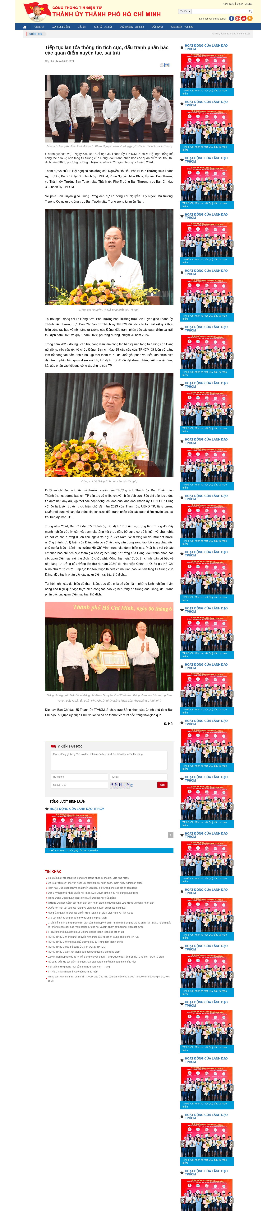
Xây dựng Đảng (61, 26)
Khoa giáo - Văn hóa (182, 26)
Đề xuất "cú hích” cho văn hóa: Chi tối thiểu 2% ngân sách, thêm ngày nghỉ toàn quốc (95, 882)
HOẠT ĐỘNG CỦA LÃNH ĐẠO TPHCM (77, 808)
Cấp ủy (82, 26)
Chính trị (39, 26)
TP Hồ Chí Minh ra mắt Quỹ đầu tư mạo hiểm (72, 850)
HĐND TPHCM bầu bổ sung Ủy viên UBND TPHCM (76, 946)
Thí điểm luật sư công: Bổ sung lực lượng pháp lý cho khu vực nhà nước (88, 877)
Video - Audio (244, 3)
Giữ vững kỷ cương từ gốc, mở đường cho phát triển (77, 917)
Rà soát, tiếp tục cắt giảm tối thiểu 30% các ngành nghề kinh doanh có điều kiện (92, 961)
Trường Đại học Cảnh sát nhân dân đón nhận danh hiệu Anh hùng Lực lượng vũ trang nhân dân (101, 902)
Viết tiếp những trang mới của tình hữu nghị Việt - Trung (79, 966)
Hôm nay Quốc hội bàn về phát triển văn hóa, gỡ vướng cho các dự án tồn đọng (92, 887)
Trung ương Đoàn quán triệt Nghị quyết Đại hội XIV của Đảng (82, 897)
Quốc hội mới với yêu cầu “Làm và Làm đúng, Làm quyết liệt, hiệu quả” (87, 907)
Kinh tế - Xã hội (103, 26)
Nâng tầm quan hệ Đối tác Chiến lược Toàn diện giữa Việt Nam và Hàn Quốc (90, 912)
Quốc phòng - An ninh (132, 26)
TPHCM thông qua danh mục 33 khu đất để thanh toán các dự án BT (86, 931)
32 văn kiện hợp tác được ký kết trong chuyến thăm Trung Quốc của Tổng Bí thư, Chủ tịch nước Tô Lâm (106, 956)
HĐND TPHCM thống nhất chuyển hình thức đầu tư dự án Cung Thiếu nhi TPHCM (93, 936)
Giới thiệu (228, 3)
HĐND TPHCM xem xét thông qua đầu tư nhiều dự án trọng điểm (84, 951)
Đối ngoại (157, 26)
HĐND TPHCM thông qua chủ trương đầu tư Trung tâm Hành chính (85, 941)
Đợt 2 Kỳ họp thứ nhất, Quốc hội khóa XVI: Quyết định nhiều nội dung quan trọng (93, 892)
